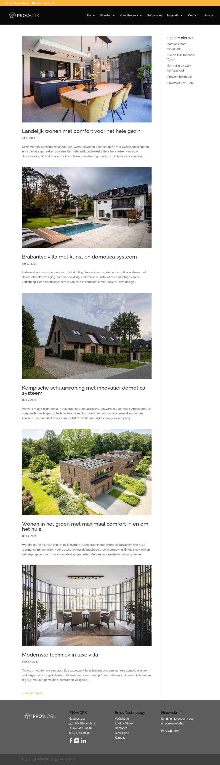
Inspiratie (173, 15)
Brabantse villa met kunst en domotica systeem (79, 257)
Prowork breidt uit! (179, 76)
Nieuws (209, 15)
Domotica (121, 728)
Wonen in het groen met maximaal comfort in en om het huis (85, 526)
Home (91, 15)
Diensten (105, 15)
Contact (193, 15)
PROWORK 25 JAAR (180, 83)
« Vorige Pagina (32, 693)
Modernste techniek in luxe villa (60, 655)
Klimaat (120, 737)
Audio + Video (124, 723)
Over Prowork (129, 15)
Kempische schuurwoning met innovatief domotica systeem (83, 390)
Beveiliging (122, 732)
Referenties (154, 15)
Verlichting (122, 718)
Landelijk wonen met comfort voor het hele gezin (81, 131)
